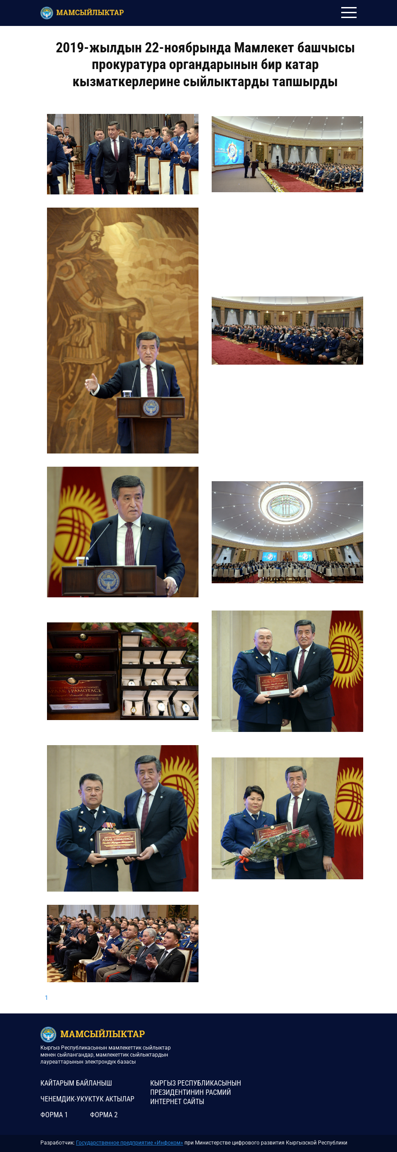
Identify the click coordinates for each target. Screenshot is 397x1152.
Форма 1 (54, 1115)
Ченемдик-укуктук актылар (87, 1099)
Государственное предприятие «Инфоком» (129, 1143)
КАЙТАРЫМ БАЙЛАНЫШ (76, 1083)
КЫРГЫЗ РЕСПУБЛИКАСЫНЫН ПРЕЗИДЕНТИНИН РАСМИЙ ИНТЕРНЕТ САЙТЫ (195, 1092)
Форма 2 (104, 1115)
